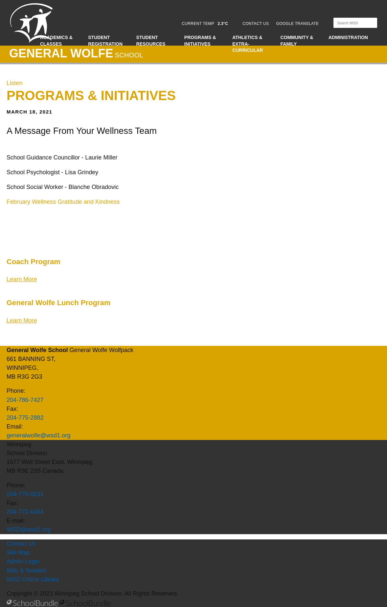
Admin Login (23, 561)
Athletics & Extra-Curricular (247, 44)
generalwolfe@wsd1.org (38, 435)
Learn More (22, 279)
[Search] (349, 23)
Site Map (18, 552)
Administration (348, 37)
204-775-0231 (25, 494)
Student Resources (151, 41)
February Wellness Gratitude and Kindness (63, 202)
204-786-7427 (25, 400)
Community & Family (296, 41)
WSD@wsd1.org (29, 529)
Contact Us (21, 543)
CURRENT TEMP (205, 23)
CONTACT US (255, 23)
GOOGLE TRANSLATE (298, 23)
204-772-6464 (25, 512)
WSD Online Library (33, 579)
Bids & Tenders (26, 570)
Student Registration (105, 41)
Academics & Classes (56, 41)
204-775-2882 (25, 417)
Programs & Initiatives (200, 41)
